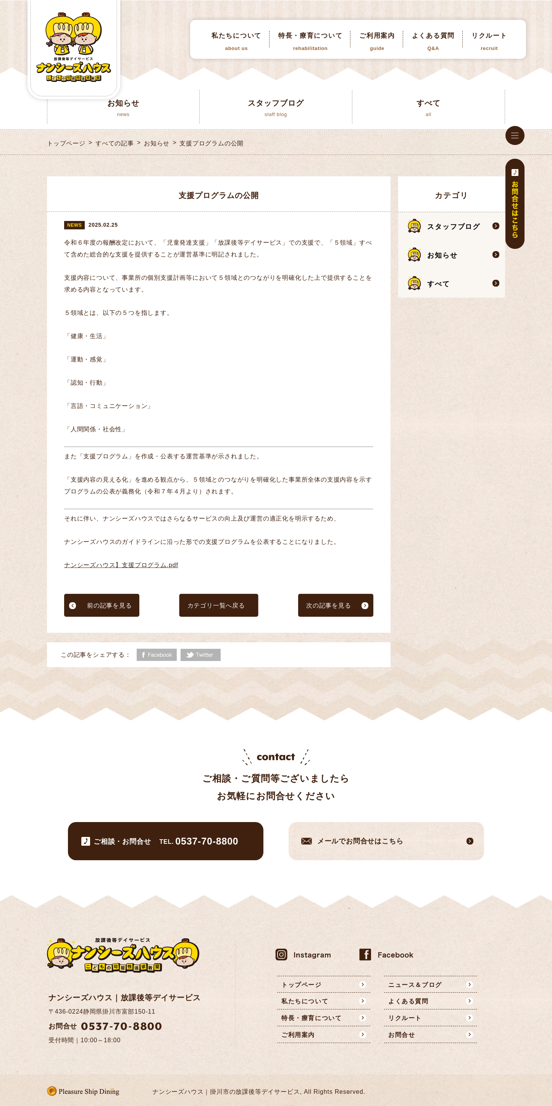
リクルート (489, 41)
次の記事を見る (328, 605)
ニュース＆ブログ (415, 985)
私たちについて (236, 41)
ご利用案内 (377, 41)
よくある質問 (433, 41)
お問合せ (401, 1035)
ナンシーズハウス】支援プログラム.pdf (121, 565)
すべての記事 (114, 143)
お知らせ (156, 143)
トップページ (66, 143)
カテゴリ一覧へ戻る (216, 605)
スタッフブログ (453, 227)
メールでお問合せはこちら (360, 841)
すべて (438, 284)
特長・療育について (310, 41)
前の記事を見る (109, 605)
